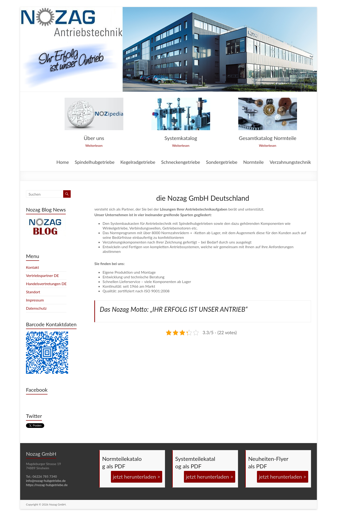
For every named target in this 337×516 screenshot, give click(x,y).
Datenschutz (36, 308)
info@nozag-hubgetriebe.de (46, 481)
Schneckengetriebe (180, 162)
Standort (33, 292)
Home (62, 162)
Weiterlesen (94, 145)
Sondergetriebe (221, 162)
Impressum (35, 300)
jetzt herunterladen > (136, 476)
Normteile (253, 162)
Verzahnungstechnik (290, 162)
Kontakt (32, 267)
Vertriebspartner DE (42, 275)
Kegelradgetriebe (137, 162)
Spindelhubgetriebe (94, 162)
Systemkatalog (181, 138)
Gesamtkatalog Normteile (268, 138)
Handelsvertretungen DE (46, 283)
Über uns (94, 138)
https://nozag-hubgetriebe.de (47, 485)
